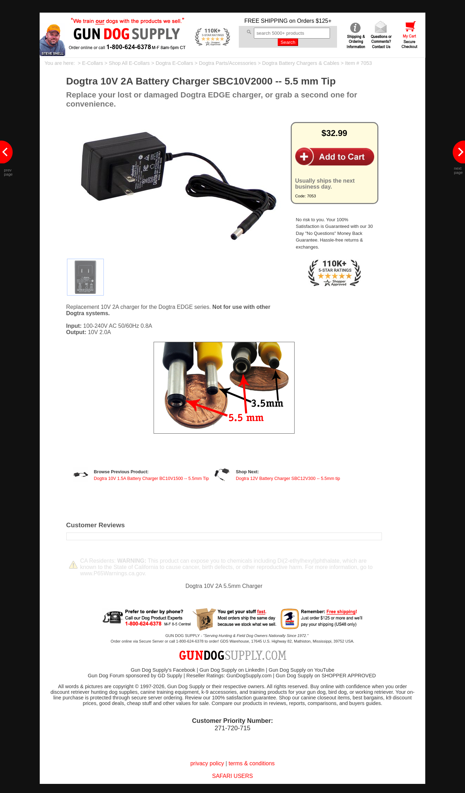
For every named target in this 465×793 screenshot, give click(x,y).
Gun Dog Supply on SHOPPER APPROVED (326, 675)
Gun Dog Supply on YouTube (301, 670)
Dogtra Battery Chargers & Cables (300, 63)
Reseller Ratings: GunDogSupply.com (228, 675)
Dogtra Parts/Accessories (227, 63)
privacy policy (207, 763)
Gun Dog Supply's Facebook (163, 670)
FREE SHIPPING (266, 21)
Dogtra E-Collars (174, 63)
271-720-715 (232, 728)
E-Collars (92, 63)
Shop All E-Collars (129, 63)
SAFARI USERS (232, 776)
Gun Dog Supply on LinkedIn (232, 670)
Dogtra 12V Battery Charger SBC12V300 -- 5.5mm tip (288, 478)
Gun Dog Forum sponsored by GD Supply (135, 675)
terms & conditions (252, 763)
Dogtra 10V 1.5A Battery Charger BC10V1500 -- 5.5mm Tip (151, 478)
